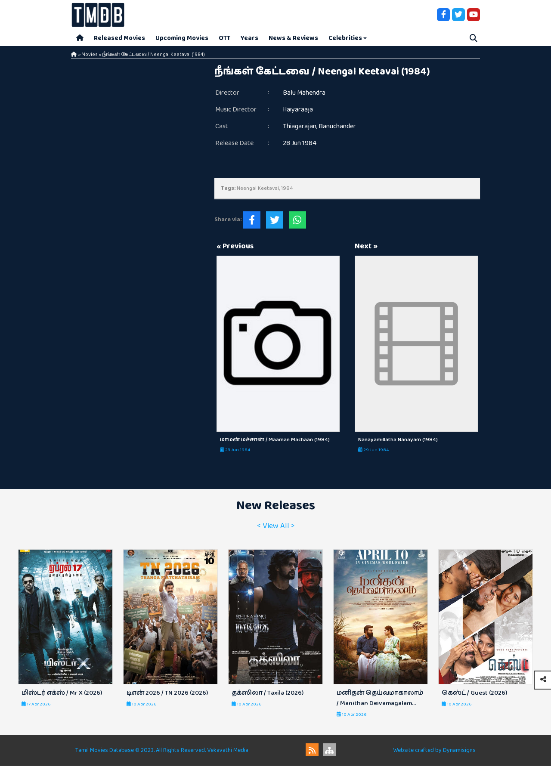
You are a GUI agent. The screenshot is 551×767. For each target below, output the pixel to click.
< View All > (275, 527)
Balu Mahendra (304, 94)
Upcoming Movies (181, 38)
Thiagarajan (299, 127)
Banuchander (337, 127)
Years (249, 38)
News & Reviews (293, 38)
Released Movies (119, 38)
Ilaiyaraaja (298, 110)
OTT (224, 38)
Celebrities (345, 38)
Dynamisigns (459, 751)
